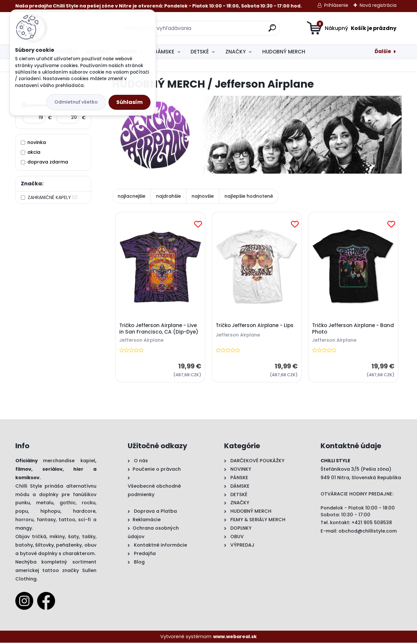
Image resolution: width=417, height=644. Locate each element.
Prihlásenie (336, 5)
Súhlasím (129, 102)
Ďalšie (383, 51)
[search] (272, 30)
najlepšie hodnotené (248, 196)
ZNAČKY (235, 51)
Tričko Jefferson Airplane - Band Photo (346, 329)
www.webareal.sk (235, 637)
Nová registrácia (378, 5)
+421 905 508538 (372, 523)
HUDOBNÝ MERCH (283, 51)
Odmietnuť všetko (76, 102)
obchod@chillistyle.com (367, 532)
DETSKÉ (200, 51)
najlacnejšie (131, 196)
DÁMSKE (164, 51)
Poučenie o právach (157, 470)
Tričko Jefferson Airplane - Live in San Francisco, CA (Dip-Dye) (159, 329)
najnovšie (203, 196)
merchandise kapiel (69, 461)
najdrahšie (168, 196)
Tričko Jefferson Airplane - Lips (255, 326)
